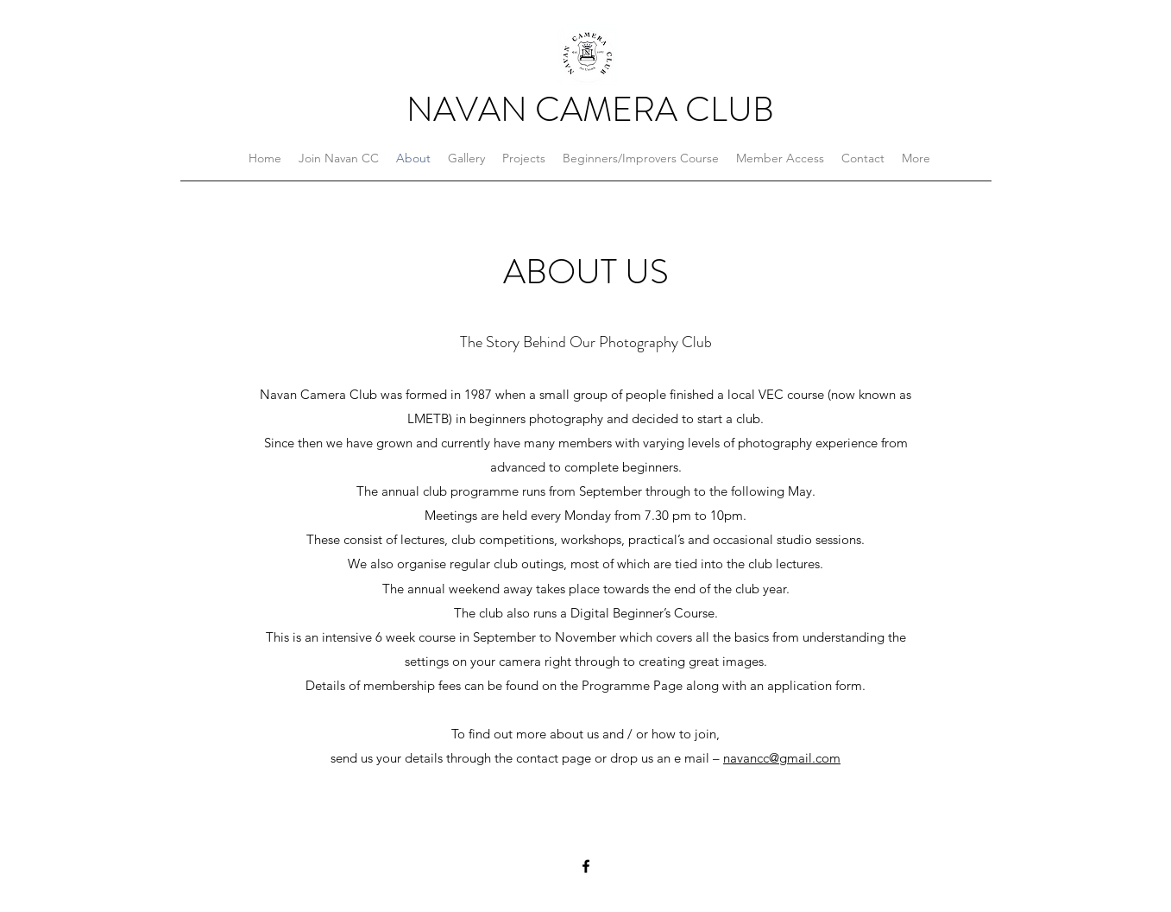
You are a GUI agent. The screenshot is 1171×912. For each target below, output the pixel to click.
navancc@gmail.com (781, 758)
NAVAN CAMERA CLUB (590, 109)
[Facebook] (586, 866)
